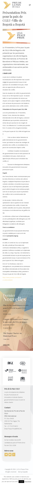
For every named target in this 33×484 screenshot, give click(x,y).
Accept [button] (21, 481)
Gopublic (25, 472)
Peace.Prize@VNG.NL (15, 429)
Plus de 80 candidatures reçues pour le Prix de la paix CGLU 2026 (15, 308)
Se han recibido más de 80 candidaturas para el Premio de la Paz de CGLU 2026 (14, 442)
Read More (27, 481)
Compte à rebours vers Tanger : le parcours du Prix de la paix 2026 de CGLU (16, 322)
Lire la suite (6, 344)
